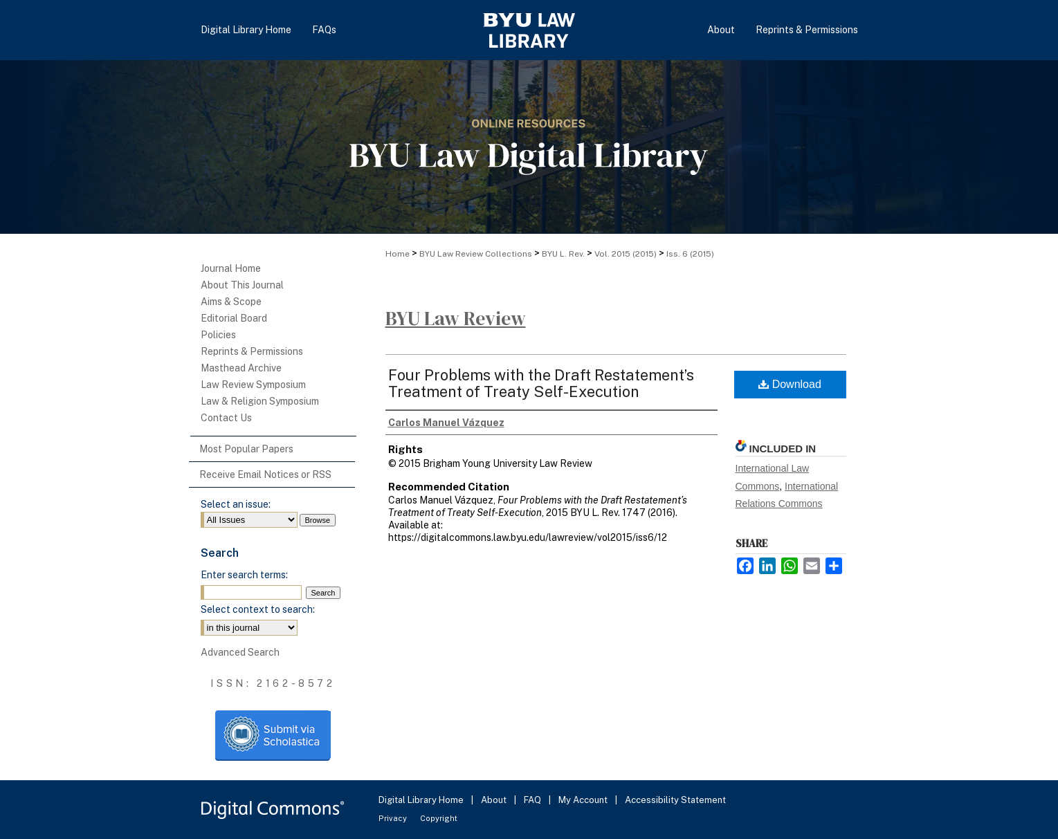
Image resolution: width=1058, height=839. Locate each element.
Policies (218, 334)
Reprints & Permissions (252, 351)
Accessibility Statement (675, 800)
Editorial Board (234, 318)
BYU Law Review (455, 318)
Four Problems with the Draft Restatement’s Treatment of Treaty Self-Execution (541, 383)
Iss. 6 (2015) (690, 254)
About (495, 800)
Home (397, 254)
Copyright (438, 818)
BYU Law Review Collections (475, 254)
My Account (584, 800)
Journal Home (231, 268)
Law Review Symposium (253, 384)
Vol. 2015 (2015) (625, 254)
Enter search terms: (244, 574)
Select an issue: (236, 504)
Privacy (393, 818)
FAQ (533, 800)
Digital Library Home (422, 800)
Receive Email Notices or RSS (265, 474)
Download (789, 384)
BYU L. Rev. (563, 254)
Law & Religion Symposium (260, 401)
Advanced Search (240, 652)
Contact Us (226, 417)
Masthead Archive (241, 368)
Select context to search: (258, 609)
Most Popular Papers (246, 448)
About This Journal (242, 285)
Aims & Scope (231, 301)
